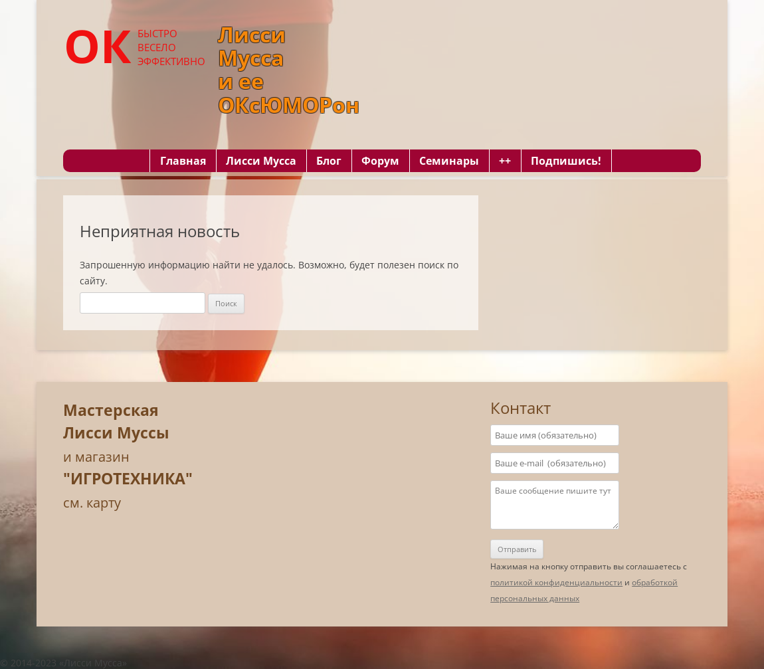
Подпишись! (566, 160)
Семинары (449, 160)
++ (505, 160)
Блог (328, 160)
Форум (380, 160)
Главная (183, 160)
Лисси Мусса (261, 160)
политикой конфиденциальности (556, 582)
